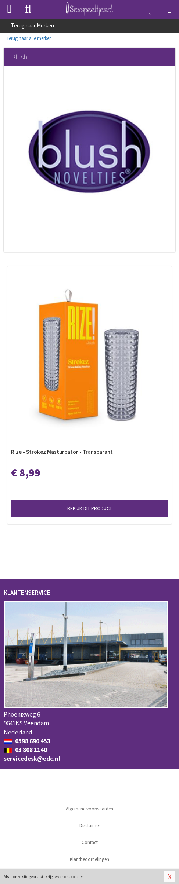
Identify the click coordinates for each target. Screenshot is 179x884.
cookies (77, 876)
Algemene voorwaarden (89, 809)
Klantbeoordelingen (89, 859)
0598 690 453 (27, 741)
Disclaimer (89, 825)
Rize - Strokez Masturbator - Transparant (62, 451)
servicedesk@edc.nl (32, 759)
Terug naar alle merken (28, 38)
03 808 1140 (25, 750)
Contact (90, 842)
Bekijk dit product (89, 508)
